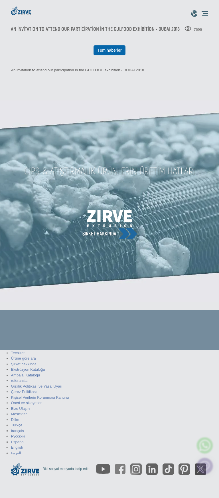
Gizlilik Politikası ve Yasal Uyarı (36, 386)
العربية (16, 453)
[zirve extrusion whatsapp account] (205, 445)
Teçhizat (18, 353)
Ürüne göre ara (23, 358)
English (17, 447)
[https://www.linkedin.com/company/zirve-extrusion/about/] (152, 469)
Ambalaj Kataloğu (25, 375)
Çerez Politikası (23, 392)
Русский (18, 436)
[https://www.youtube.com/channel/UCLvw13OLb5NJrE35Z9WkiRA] (103, 469)
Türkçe (16, 425)
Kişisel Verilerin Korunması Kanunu (40, 397)
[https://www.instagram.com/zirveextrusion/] (136, 469)
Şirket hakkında (99, 233)
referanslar (20, 380)
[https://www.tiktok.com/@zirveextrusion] (168, 469)
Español (17, 442)
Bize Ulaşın (20, 408)
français (17, 431)
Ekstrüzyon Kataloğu (28, 369)
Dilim (15, 420)
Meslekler (19, 414)
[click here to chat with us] (205, 466)
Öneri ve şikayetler (26, 403)
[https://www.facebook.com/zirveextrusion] (120, 469)
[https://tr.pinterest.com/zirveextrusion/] (184, 469)
